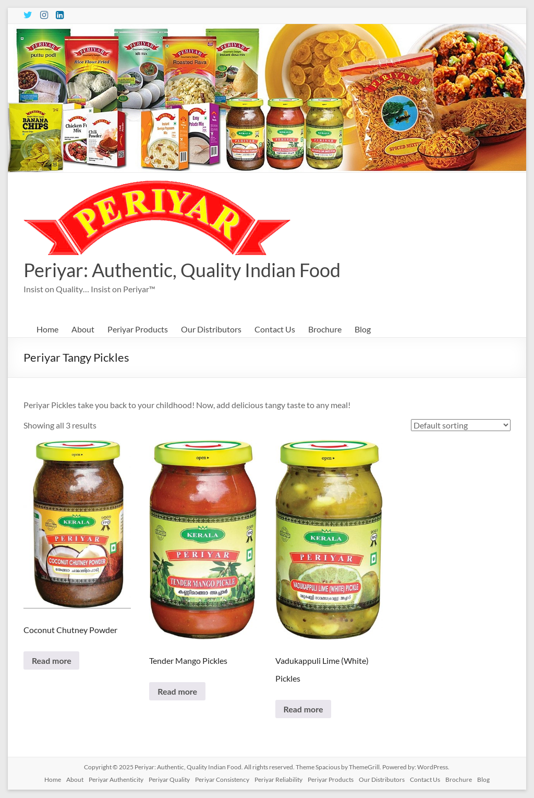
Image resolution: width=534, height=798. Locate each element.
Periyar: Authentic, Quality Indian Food (182, 269)
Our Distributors (211, 329)
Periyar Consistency (222, 780)
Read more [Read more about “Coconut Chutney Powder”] (51, 660)
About (82, 329)
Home (47, 329)
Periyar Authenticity (116, 780)
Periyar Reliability (278, 780)
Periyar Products (137, 329)
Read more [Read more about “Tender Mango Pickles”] (177, 691)
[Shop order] (461, 425)
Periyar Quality (169, 780)
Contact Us (274, 329)
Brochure (325, 329)
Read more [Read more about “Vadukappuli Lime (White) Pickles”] (303, 709)
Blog (363, 329)
